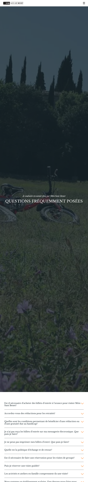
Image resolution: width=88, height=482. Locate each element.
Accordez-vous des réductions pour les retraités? (29, 413)
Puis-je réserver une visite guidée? (21, 466)
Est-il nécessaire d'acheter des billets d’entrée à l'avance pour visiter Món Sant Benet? (42, 404)
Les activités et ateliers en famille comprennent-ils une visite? (36, 474)
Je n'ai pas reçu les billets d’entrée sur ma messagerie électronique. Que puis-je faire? (41, 433)
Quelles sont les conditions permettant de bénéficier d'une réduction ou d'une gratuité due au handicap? (41, 422)
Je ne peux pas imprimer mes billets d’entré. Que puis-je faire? (36, 442)
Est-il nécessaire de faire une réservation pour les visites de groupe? (39, 458)
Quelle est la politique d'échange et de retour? (28, 450)
